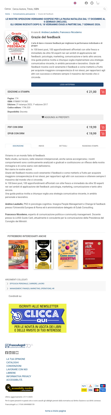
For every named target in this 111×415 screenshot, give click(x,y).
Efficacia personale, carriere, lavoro (27, 284)
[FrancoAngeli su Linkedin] (10, 353)
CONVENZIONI (13, 366)
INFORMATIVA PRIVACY (18, 376)
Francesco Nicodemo (71, 32)
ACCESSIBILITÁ (14, 379)
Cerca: (8, 9)
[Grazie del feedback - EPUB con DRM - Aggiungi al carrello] (103, 133)
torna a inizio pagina (55, 411)
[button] (74, 3)
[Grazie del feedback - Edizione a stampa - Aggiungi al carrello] (103, 92)
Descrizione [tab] (18, 146)
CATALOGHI (12, 362)
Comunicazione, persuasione (24, 14)
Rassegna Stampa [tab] (90, 146)
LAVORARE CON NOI (16, 369)
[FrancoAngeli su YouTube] (17, 353)
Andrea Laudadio (50, 32)
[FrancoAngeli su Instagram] (13, 353)
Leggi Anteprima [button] (67, 85)
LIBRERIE (11, 373)
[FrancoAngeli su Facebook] (6, 353)
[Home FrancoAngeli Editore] (15, 3)
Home (7, 14)
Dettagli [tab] (63, 146)
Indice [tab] (41, 146)
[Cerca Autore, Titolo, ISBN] (57, 9)
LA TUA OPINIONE (15, 359)
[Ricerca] (104, 9)
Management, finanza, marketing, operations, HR (32, 289)
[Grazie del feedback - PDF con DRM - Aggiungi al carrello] (103, 127)
